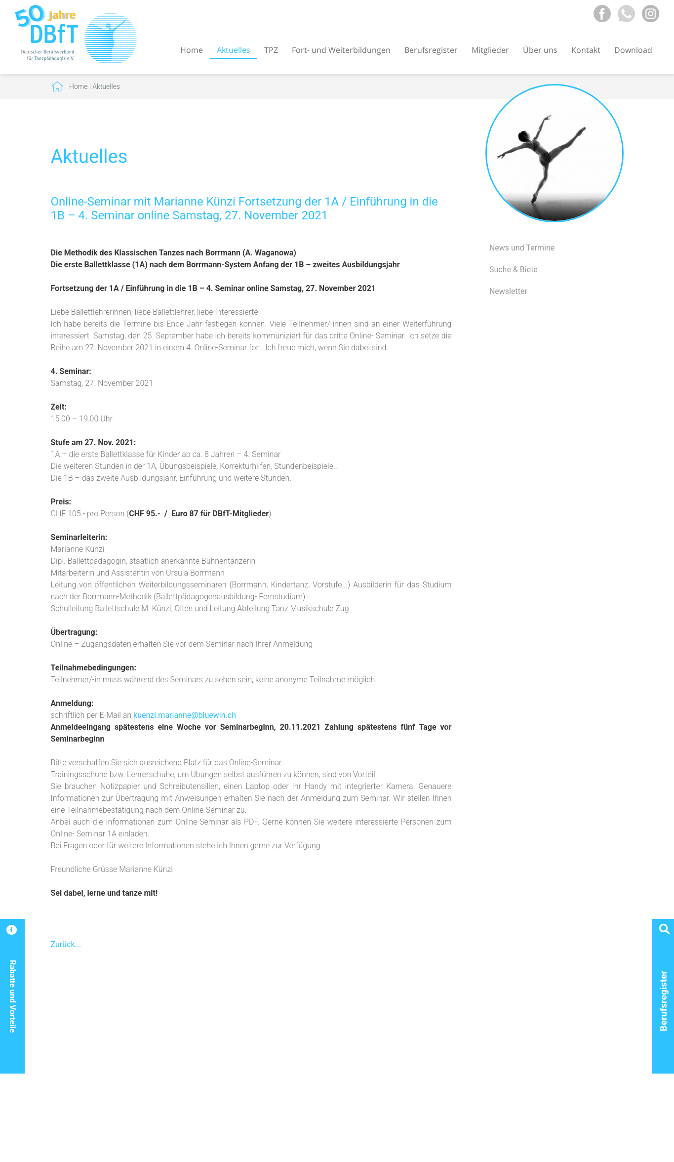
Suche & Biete (513, 269)
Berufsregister (431, 49)
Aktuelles (233, 49)
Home (191, 49)
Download (633, 49)
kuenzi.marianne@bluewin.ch (184, 715)
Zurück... (66, 944)
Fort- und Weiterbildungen (341, 49)
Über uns (540, 49)
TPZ (271, 49)
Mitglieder (490, 49)
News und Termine (522, 247)
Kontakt (585, 49)
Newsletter (508, 291)
